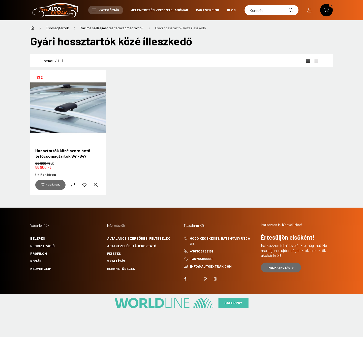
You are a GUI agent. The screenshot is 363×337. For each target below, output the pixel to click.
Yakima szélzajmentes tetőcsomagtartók (111, 28)
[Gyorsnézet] (96, 185)
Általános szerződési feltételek (138, 238)
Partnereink (207, 10)
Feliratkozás (280, 267)
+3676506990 (201, 259)
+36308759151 (201, 251)
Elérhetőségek (121, 268)
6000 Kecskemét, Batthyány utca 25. (220, 241)
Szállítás (116, 261)
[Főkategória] (32, 28)
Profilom (38, 253)
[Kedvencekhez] (84, 185)
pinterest (205, 279)
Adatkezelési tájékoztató (131, 246)
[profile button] (309, 10)
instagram (215, 279)
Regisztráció (42, 246)
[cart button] (326, 10)
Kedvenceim (40, 268)
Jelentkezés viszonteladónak (159, 10)
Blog (231, 10)
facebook (185, 279)
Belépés (37, 238)
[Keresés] (271, 10)
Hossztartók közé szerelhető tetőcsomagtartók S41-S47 (62, 153)
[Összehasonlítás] (73, 185)
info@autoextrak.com (211, 266)
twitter (195, 279)
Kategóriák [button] (105, 10)
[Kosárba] (50, 185)
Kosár (36, 261)
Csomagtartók (57, 28)
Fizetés (114, 253)
